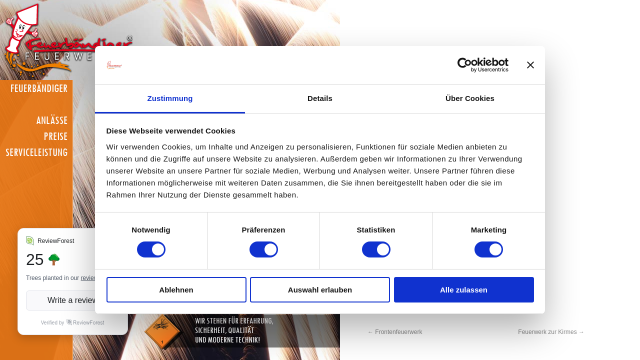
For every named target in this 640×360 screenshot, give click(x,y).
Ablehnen (176, 290)
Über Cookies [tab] (470, 98)
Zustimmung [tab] (170, 98)
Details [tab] (320, 98)
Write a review (73, 300)
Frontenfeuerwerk (395, 332)
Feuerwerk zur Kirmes (551, 332)
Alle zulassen (464, 290)
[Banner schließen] (530, 65)
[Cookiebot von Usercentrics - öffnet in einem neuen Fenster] (464, 65)
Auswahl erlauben (320, 290)
